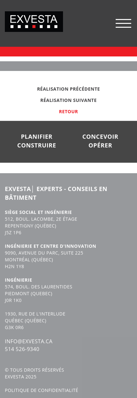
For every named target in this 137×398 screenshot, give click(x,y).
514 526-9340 (22, 354)
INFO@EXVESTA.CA (29, 346)
